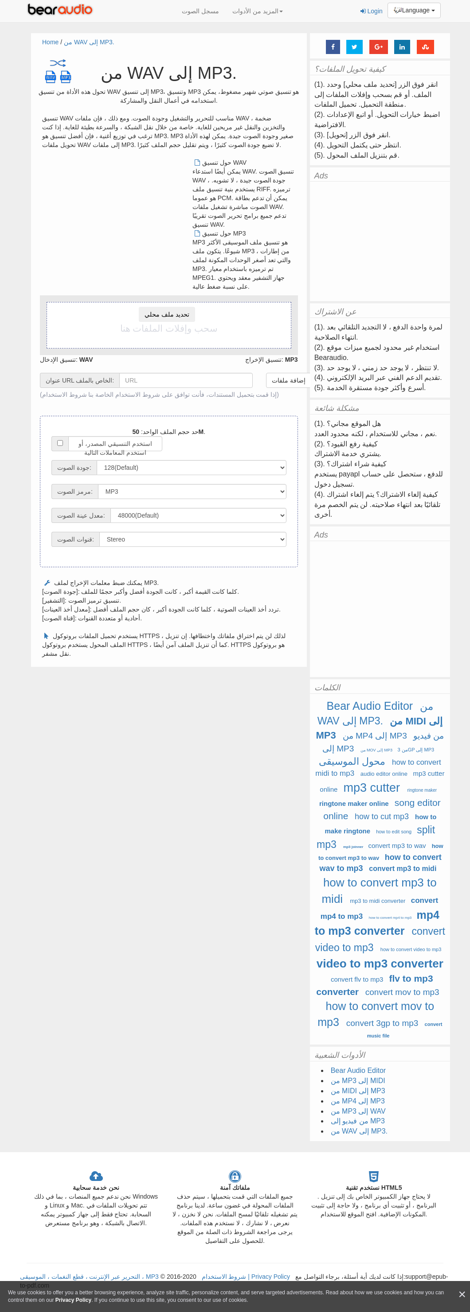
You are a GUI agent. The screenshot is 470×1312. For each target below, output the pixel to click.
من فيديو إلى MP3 (358, 1121)
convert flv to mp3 (357, 979)
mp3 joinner (353, 847)
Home (50, 42)
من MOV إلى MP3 (376, 750)
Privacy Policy (270, 1276)
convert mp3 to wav (397, 845)
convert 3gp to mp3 (382, 1023)
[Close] (462, 1294)
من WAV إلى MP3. (89, 42)
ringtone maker (422, 790)
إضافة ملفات (289, 380)
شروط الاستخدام (64, 394)
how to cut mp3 (382, 816)
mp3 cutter (371, 787)
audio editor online (383, 773)
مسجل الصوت (200, 11)
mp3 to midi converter (377, 901)
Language (414, 10)
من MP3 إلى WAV (358, 1111)
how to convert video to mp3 (411, 949)
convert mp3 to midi (402, 868)
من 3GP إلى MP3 (415, 749)
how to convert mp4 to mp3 (390, 918)
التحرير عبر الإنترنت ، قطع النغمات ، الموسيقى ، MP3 (89, 1276)
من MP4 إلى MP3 (375, 735)
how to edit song (393, 831)
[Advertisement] (116, 220)
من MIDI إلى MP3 (358, 1091)
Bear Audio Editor (370, 706)
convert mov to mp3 (402, 992)
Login (371, 11)
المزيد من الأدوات (257, 11)
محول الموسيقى (352, 761)
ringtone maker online (354, 803)
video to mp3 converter (380, 963)
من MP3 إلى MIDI (358, 1080)
